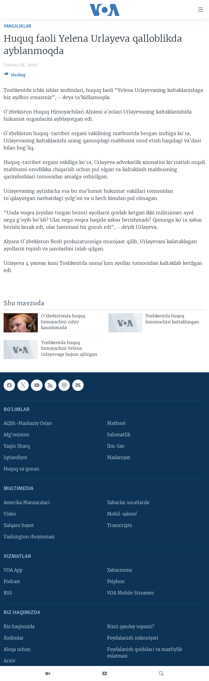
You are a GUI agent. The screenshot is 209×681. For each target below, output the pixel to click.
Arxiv (9, 661)
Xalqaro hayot (19, 525)
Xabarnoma (119, 570)
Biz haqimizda (19, 626)
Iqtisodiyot (15, 457)
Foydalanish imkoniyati (132, 638)
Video (10, 514)
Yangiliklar (17, 26)
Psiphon (116, 581)
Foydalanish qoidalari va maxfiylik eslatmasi (144, 653)
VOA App (13, 570)
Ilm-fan (115, 446)
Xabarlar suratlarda (128, 502)
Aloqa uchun (17, 649)
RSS (8, 593)
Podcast (12, 581)
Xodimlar (14, 638)
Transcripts (119, 525)
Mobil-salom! (122, 514)
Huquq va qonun (21, 469)
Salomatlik (118, 434)
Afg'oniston (16, 434)
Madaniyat (118, 457)
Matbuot (116, 423)
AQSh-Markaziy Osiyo (28, 423)
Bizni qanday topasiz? (130, 626)
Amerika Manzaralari (27, 502)
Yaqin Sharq (17, 446)
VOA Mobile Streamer (130, 593)
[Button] (14, 76)
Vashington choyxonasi (29, 537)
